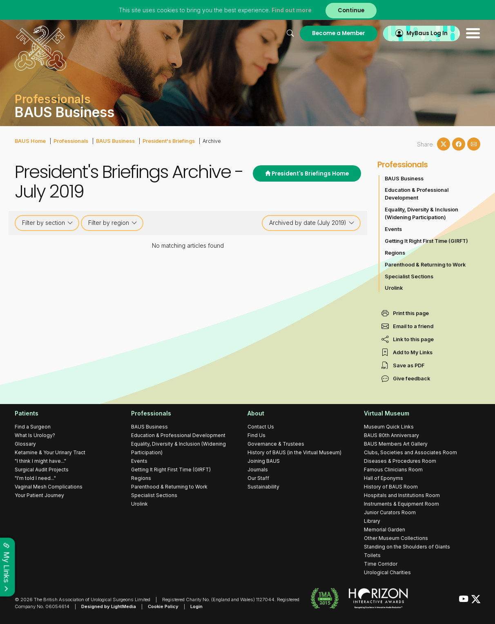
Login (196, 606)
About (255, 413)
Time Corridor (380, 564)
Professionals (71, 141)
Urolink (394, 288)
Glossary (25, 444)
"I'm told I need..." (35, 478)
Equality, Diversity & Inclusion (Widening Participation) (421, 213)
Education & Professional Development (416, 194)
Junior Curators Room (390, 512)
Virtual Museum (386, 413)
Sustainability (263, 487)
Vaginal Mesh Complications (48, 487)
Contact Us (260, 427)
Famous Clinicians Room (393, 469)
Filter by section (47, 223)
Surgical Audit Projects (42, 469)
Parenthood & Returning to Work (425, 265)
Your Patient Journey (39, 495)
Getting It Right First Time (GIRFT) (426, 241)
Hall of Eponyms (383, 478)
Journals (257, 469)
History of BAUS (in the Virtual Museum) (294, 452)
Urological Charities (387, 572)
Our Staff (258, 478)
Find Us (256, 435)
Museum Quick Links (389, 427)
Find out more (292, 10)
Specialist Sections (409, 276)
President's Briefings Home (307, 174)
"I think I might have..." (40, 461)
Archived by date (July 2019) (312, 223)
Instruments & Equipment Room (401, 504)
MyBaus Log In (427, 33)
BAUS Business (115, 141)
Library (372, 521)
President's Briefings (169, 141)
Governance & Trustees (275, 444)
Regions (395, 253)
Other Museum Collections (396, 538)
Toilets (372, 555)
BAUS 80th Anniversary (391, 435)
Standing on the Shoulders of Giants (407, 547)
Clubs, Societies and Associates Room (410, 452)
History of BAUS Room (391, 487)
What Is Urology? (35, 435)
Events (393, 229)
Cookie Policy (163, 606)
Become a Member (338, 33)
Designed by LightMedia (108, 606)
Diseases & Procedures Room (400, 461)
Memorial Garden (384, 529)
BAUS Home (30, 141)
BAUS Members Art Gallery (396, 444)
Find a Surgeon (33, 427)
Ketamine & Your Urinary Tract (50, 452)
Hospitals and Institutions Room (402, 495)
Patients (26, 413)
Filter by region (112, 223)
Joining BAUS (263, 461)
